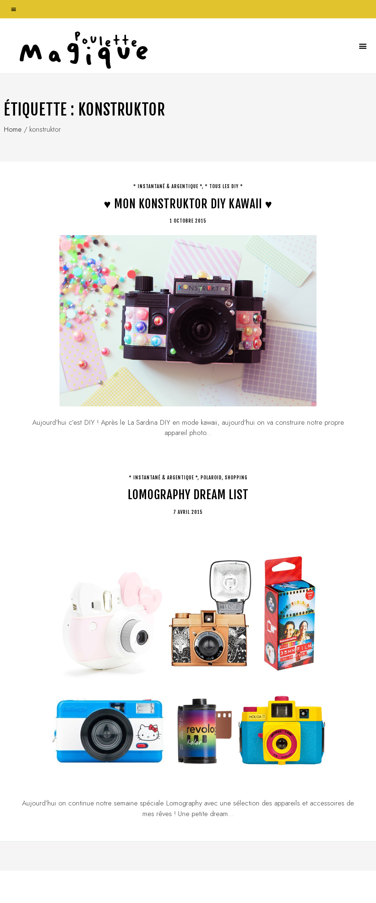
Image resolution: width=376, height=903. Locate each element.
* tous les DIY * (224, 186)
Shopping (236, 477)
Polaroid (211, 477)
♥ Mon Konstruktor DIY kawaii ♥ (188, 204)
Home (13, 129)
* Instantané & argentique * (167, 186)
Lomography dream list (188, 494)
